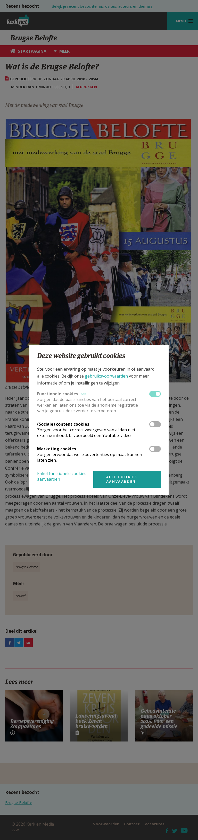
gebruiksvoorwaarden (106, 376)
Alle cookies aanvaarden (121, 479)
